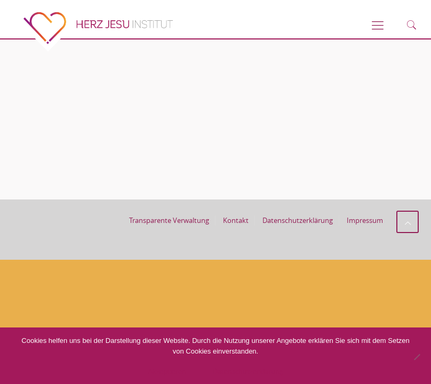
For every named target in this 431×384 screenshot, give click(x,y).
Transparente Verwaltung (169, 220)
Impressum (365, 220)
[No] (416, 356)
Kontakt (236, 220)
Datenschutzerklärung (297, 220)
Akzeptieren (167, 371)
